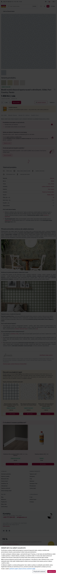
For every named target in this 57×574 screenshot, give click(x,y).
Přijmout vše (51, 571)
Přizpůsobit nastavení (39, 571)
